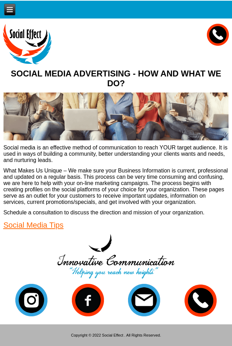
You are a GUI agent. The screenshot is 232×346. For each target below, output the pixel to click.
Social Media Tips (33, 225)
